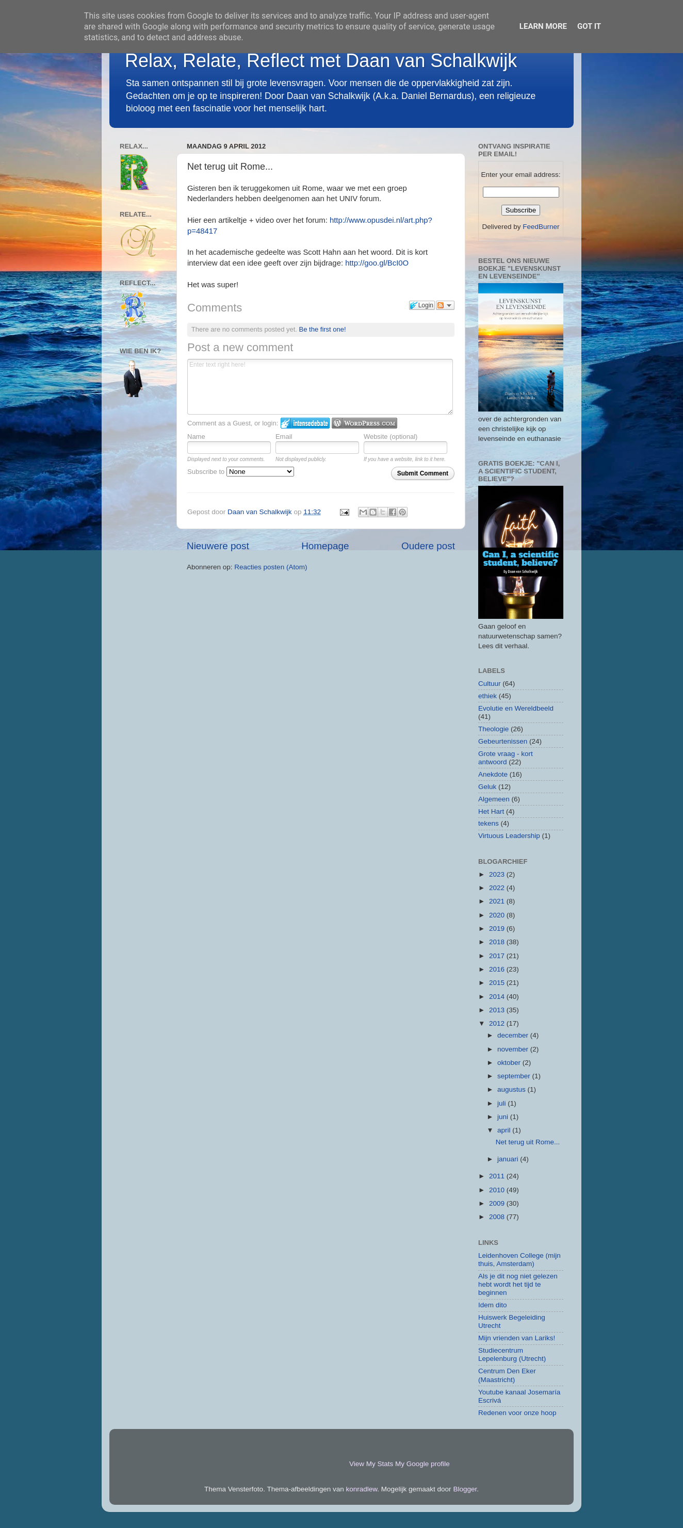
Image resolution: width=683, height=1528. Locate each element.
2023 (498, 874)
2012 (498, 1023)
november (513, 1049)
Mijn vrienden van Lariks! (516, 1338)
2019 (498, 928)
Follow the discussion (445, 305)
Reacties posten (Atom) (270, 567)
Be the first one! (322, 329)
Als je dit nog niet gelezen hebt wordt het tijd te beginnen (518, 1284)
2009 (498, 1203)
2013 (498, 1010)
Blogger (465, 1489)
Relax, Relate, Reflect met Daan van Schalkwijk (321, 60)
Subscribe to (240, 471)
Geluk (487, 787)
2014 (498, 996)
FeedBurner (541, 227)
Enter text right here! (320, 387)
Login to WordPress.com (364, 423)
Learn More (543, 26)
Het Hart (491, 811)
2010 (498, 1190)
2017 (498, 956)
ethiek (487, 696)
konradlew (362, 1489)
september (514, 1076)
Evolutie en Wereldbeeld (516, 708)
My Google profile (422, 1464)
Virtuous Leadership (509, 836)
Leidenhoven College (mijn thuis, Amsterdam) (519, 1260)
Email (283, 436)
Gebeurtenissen (502, 741)
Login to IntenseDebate (305, 423)
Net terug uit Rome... (528, 1142)
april (504, 1130)
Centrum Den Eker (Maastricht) (507, 1375)
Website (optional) (391, 436)
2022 (498, 888)
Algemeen (494, 799)
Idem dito (492, 1305)
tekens (488, 823)
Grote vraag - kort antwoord (505, 758)
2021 (498, 901)
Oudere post (428, 545)
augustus (512, 1089)
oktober (510, 1062)
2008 (498, 1217)
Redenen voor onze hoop (517, 1413)
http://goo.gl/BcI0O (377, 263)
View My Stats (371, 1464)
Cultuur (489, 683)
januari (508, 1159)
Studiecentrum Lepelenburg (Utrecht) (512, 1354)
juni (503, 1117)
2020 (498, 915)
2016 (498, 969)
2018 (498, 942)
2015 (498, 983)
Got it (589, 26)
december (513, 1035)
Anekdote (493, 774)
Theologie (493, 729)
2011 (498, 1176)
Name (196, 436)
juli (502, 1103)
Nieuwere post (218, 545)
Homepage (325, 545)
